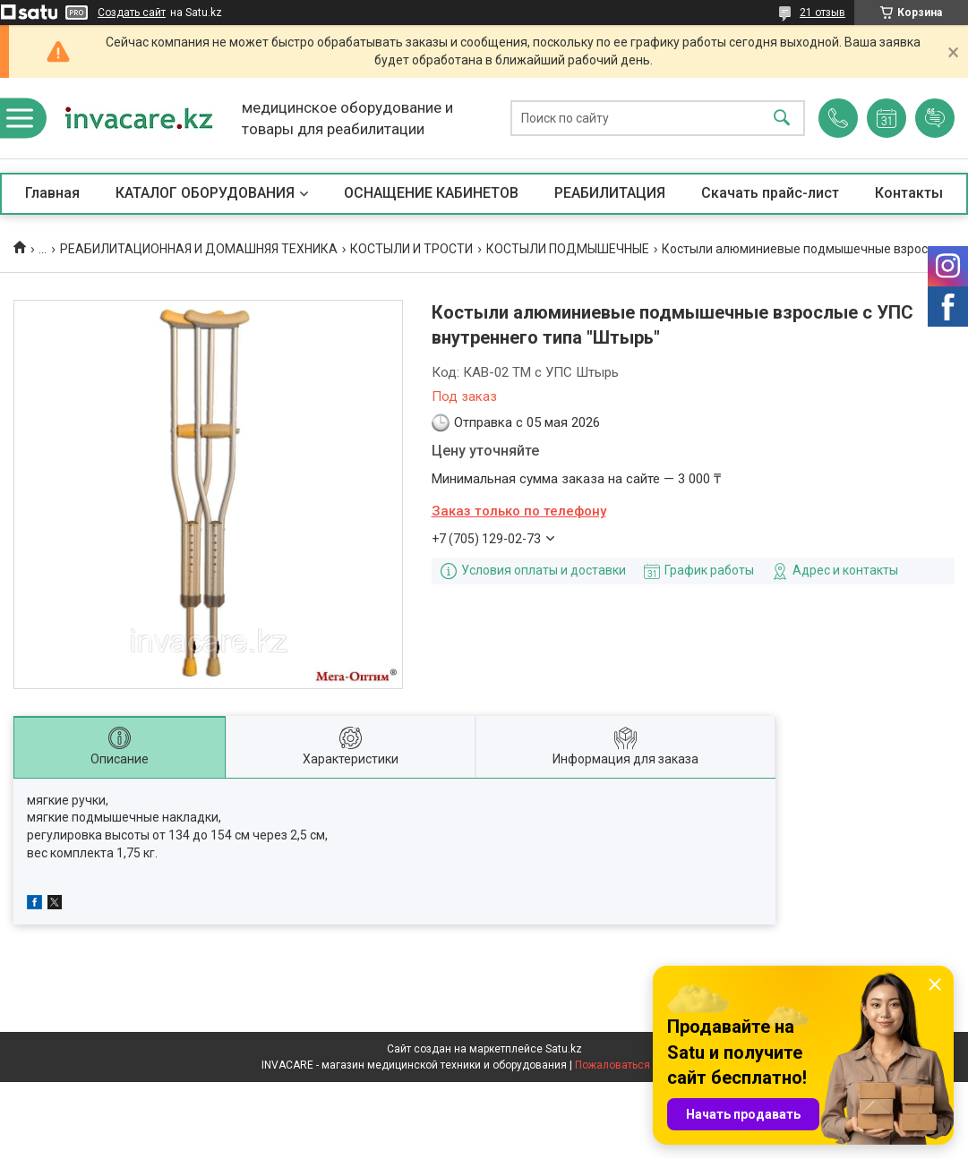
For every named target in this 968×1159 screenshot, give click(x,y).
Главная (52, 192)
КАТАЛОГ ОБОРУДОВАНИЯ (205, 192)
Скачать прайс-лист (770, 192)
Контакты (909, 192)
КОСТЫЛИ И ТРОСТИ (411, 249)
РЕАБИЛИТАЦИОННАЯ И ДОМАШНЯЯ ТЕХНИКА (199, 249)
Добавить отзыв (935, 118)
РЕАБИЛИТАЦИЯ (609, 192)
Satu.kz (563, 1049)
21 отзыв (822, 12)
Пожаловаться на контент (641, 1065)
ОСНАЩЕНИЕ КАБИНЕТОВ (431, 192)
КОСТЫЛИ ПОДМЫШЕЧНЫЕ (567, 249)
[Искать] (781, 118)
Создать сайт (132, 12)
